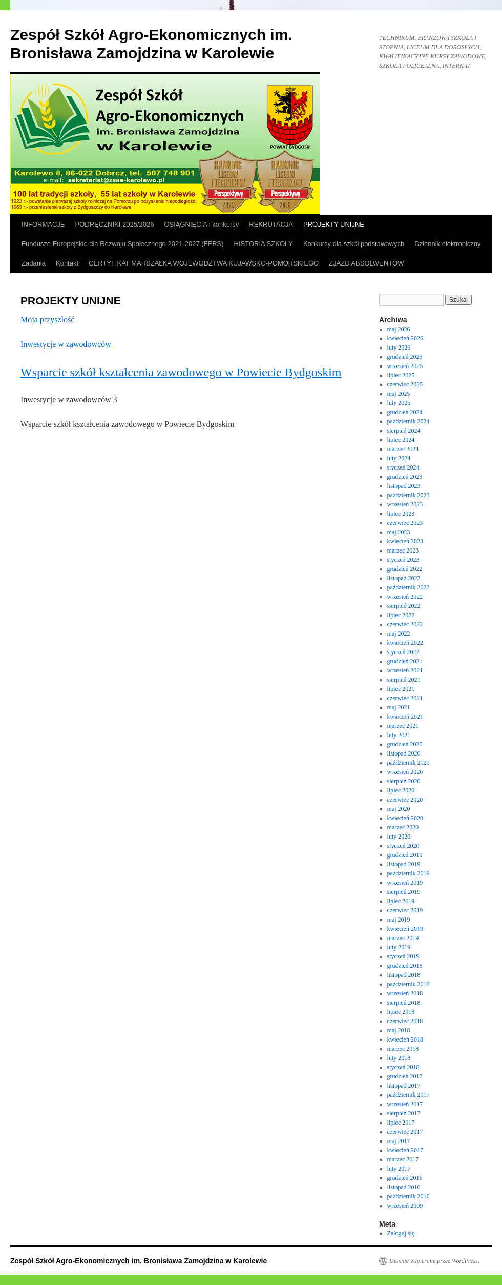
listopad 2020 (404, 753)
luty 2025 (399, 402)
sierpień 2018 (404, 1002)
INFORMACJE (43, 224)
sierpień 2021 (404, 679)
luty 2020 (399, 836)
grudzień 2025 (405, 356)
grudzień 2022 (405, 569)
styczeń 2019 (403, 956)
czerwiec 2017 (405, 1131)
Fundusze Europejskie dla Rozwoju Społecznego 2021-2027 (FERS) (123, 244)
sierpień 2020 (404, 781)
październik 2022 (408, 587)
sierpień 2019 (404, 891)
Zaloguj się (401, 1233)
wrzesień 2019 (405, 882)
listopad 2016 (404, 1187)
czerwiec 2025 (405, 384)
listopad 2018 (404, 974)
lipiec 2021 (401, 688)
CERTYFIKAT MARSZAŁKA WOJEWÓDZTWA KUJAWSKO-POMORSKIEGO (204, 263)
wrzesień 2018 (405, 993)
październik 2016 (408, 1196)
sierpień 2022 (404, 605)
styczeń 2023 (403, 559)
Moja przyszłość (47, 319)
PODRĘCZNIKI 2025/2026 (114, 224)
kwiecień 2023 (405, 541)
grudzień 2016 (405, 1177)
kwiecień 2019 (405, 928)
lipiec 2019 (401, 901)
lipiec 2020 (401, 790)
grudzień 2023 (405, 476)
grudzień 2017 (405, 1076)
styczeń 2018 (403, 1067)
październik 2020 (408, 762)
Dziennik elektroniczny (447, 244)
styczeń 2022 (403, 652)
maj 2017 (398, 1141)
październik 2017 (408, 1094)
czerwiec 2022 (405, 624)
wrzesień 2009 (405, 1205)
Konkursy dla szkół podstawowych (353, 244)
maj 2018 (398, 1030)
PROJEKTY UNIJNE (333, 224)
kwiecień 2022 (405, 642)
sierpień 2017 (404, 1113)
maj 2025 (398, 393)
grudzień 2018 (405, 965)
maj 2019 (398, 919)
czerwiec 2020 (405, 799)
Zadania (34, 263)
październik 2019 (408, 873)
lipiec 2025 (401, 375)
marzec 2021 (403, 725)
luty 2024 (399, 458)
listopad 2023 (404, 485)
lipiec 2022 (401, 615)
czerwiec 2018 (405, 1021)
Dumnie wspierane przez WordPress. (434, 1260)
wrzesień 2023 (405, 504)
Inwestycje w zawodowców (65, 344)
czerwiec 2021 (405, 698)
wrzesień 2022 (405, 596)
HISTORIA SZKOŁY (263, 244)
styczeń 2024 (403, 467)
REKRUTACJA (271, 224)
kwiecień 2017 (405, 1150)
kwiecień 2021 (405, 716)
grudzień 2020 (405, 744)
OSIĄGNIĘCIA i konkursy (201, 224)
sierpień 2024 (404, 430)
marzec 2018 (403, 1048)
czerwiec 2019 (405, 910)
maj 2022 (398, 633)
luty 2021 (399, 735)
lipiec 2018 (401, 1011)
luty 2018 (399, 1058)
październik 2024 (408, 421)
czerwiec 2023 (405, 522)
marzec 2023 (403, 550)
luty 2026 (399, 347)
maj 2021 (398, 707)
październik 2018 (408, 984)
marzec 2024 (403, 449)
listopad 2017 (404, 1085)
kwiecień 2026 (405, 338)
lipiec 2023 (401, 513)
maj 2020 (398, 808)
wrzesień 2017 (405, 1104)
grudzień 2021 (405, 661)
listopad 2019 (404, 864)
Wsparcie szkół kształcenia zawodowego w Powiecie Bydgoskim (180, 372)
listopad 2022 (404, 578)
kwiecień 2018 (405, 1039)
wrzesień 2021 (405, 670)
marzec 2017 (403, 1159)
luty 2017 (399, 1168)
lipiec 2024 (401, 439)
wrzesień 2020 (405, 772)
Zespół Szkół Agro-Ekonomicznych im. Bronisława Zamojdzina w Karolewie (138, 1261)
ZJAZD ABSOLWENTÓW (366, 263)
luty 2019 (399, 947)
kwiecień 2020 (405, 818)
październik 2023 (408, 495)
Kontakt (67, 263)
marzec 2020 (403, 827)
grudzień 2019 (405, 855)
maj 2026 (398, 329)
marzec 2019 (403, 938)
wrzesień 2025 (405, 366)
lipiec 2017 (401, 1122)
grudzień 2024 (405, 412)
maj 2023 (398, 532)
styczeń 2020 (403, 845)
